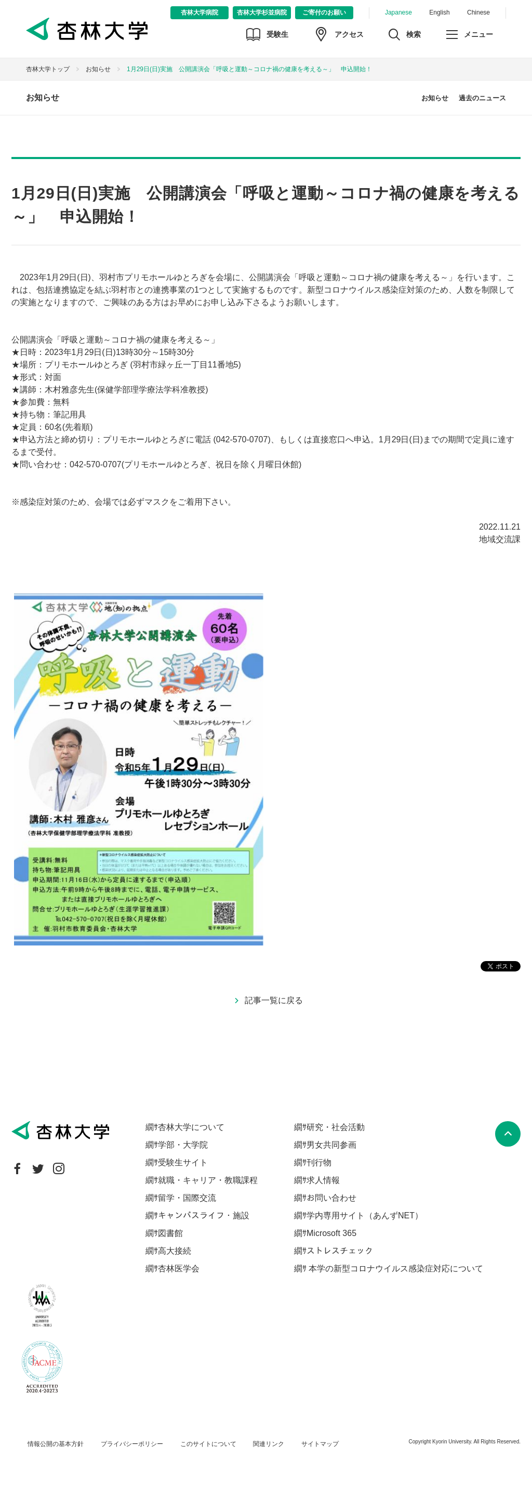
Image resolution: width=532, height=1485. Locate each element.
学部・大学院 (183, 1144)
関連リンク (268, 1444)
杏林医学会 (179, 1268)
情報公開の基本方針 (56, 1444)
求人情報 (323, 1180)
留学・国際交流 (187, 1197)
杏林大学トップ (48, 69)
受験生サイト (183, 1162)
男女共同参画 (331, 1144)
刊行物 (319, 1162)
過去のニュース (482, 98)
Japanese (398, 12)
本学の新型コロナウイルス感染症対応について (395, 1268)
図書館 (170, 1233)
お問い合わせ (331, 1197)
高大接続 (174, 1250)
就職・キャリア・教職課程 (208, 1180)
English (439, 12)
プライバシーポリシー (132, 1444)
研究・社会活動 (336, 1127)
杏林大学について (191, 1127)
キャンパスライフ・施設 (203, 1215)
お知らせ (98, 69)
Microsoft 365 (331, 1233)
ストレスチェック (340, 1250)
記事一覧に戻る (274, 1000)
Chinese (478, 12)
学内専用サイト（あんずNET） (365, 1215)
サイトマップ (320, 1444)
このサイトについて (208, 1444)
